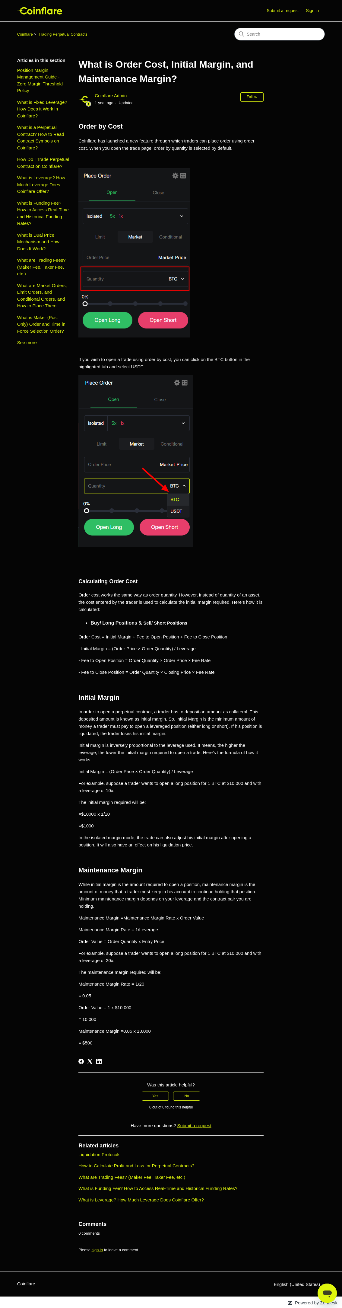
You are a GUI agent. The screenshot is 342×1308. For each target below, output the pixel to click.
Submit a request (283, 10)
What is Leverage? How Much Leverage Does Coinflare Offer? (41, 184)
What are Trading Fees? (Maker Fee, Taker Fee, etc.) (41, 266)
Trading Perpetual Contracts (63, 34)
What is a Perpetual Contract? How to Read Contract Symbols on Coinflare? (40, 137)
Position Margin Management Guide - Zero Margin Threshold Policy (40, 80)
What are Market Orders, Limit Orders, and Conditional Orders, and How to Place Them (42, 296)
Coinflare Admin (111, 95)
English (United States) (299, 1284)
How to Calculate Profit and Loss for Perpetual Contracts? (136, 1165)
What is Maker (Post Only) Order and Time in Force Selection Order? (41, 324)
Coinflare (25, 34)
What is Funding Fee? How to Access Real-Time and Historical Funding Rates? (43, 213)
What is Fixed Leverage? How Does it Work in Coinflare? (42, 109)
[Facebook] (81, 1061)
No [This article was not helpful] (186, 1096)
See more (27, 342)
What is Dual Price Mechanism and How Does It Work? (38, 241)
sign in (97, 1250)
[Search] (280, 34)
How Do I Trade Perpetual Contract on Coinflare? (43, 163)
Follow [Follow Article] (252, 97)
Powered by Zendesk (316, 1302)
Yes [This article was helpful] (155, 1096)
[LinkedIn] (99, 1061)
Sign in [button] (312, 10)
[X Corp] (90, 1061)
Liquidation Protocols (99, 1154)
